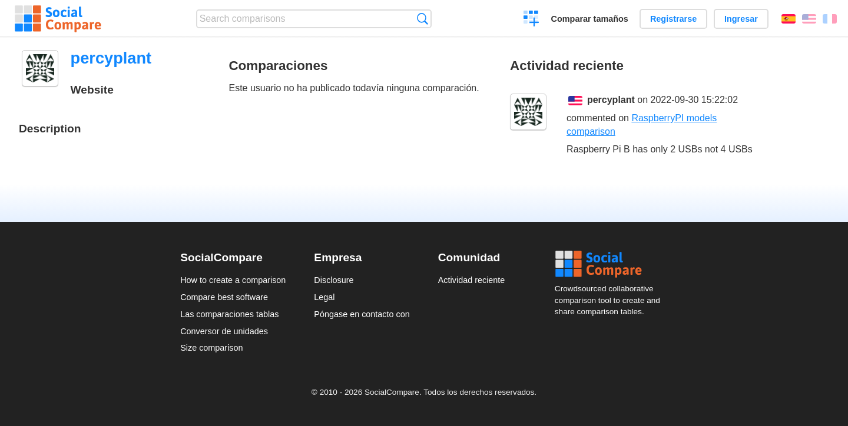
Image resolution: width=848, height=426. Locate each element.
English (809, 19)
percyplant (611, 100)
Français (830, 19)
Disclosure (333, 280)
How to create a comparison (233, 280)
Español (788, 19)
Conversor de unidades (224, 331)
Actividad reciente (471, 280)
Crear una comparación (531, 20)
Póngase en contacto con (361, 314)
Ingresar (741, 19)
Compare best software (224, 297)
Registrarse (673, 19)
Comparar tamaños (589, 19)
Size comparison (211, 347)
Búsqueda (422, 18)
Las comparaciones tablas (229, 314)
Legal (324, 297)
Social (611, 264)
